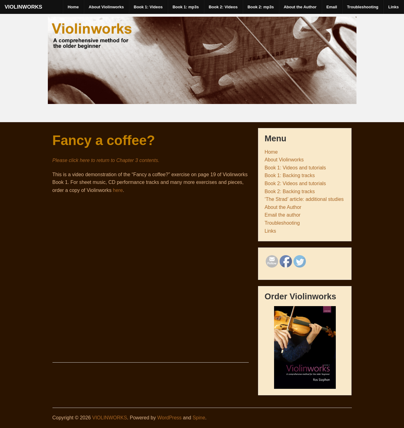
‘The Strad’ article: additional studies (304, 199)
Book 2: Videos (223, 7)
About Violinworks (106, 7)
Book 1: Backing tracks (289, 175)
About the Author (300, 7)
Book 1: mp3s (186, 7)
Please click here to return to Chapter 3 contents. (106, 160)
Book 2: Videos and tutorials (295, 183)
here (118, 190)
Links (393, 7)
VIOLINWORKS (23, 7)
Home (73, 7)
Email (332, 7)
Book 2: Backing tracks (289, 191)
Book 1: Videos (148, 7)
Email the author (282, 215)
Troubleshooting (362, 7)
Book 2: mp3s (261, 7)
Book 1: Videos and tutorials (295, 167)
